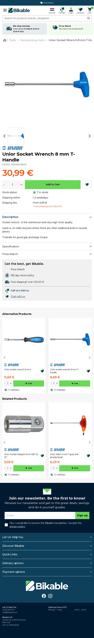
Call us (15, 290)
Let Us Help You (12, 537)
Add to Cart (53, 184)
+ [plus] (11, 383)
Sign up (82, 515)
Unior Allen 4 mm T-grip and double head (64, 455)
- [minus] (51, 383)
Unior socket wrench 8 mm (17, 369)
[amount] (7, 383)
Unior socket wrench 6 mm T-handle (64, 371)
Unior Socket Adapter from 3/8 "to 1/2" (21, 455)
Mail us (25, 290)
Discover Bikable (13, 545)
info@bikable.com (9, 612)
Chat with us (18, 296)
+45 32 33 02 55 (8, 610)
